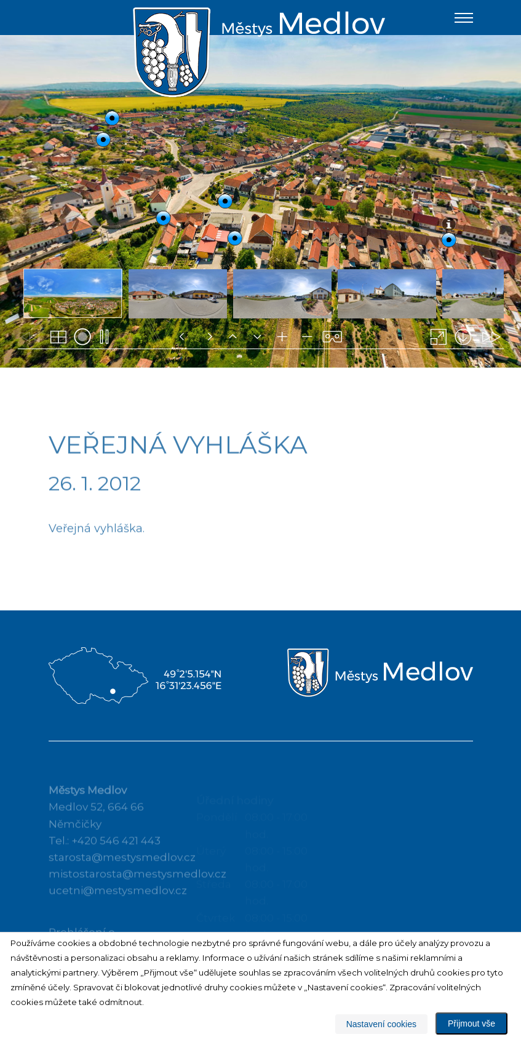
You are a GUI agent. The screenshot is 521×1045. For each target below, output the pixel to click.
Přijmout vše (471, 1023)
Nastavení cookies (381, 1024)
